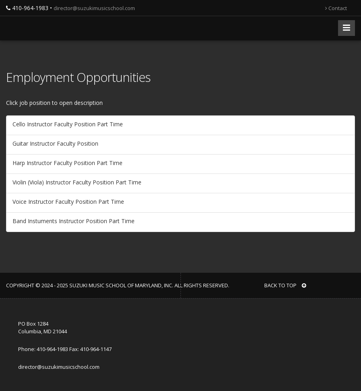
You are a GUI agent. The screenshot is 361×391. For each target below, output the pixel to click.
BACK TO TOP (285, 285)
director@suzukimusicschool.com (94, 8)
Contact (336, 8)
